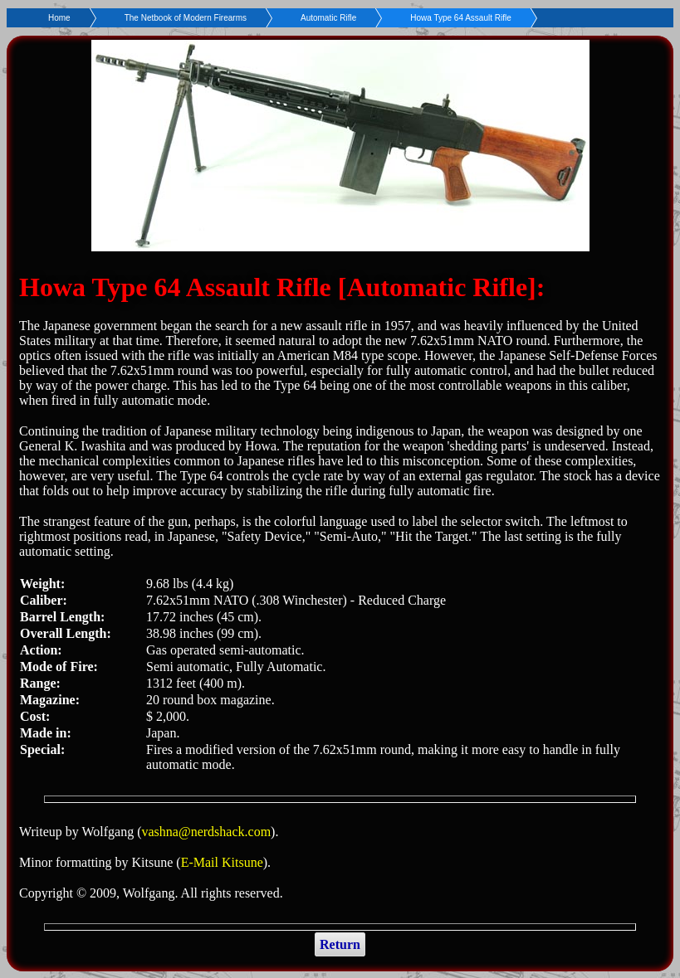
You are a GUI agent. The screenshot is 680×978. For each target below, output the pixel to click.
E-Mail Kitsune (222, 862)
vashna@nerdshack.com (207, 832)
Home (59, 17)
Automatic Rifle (328, 17)
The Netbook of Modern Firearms (186, 17)
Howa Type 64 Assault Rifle (460, 17)
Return (340, 944)
